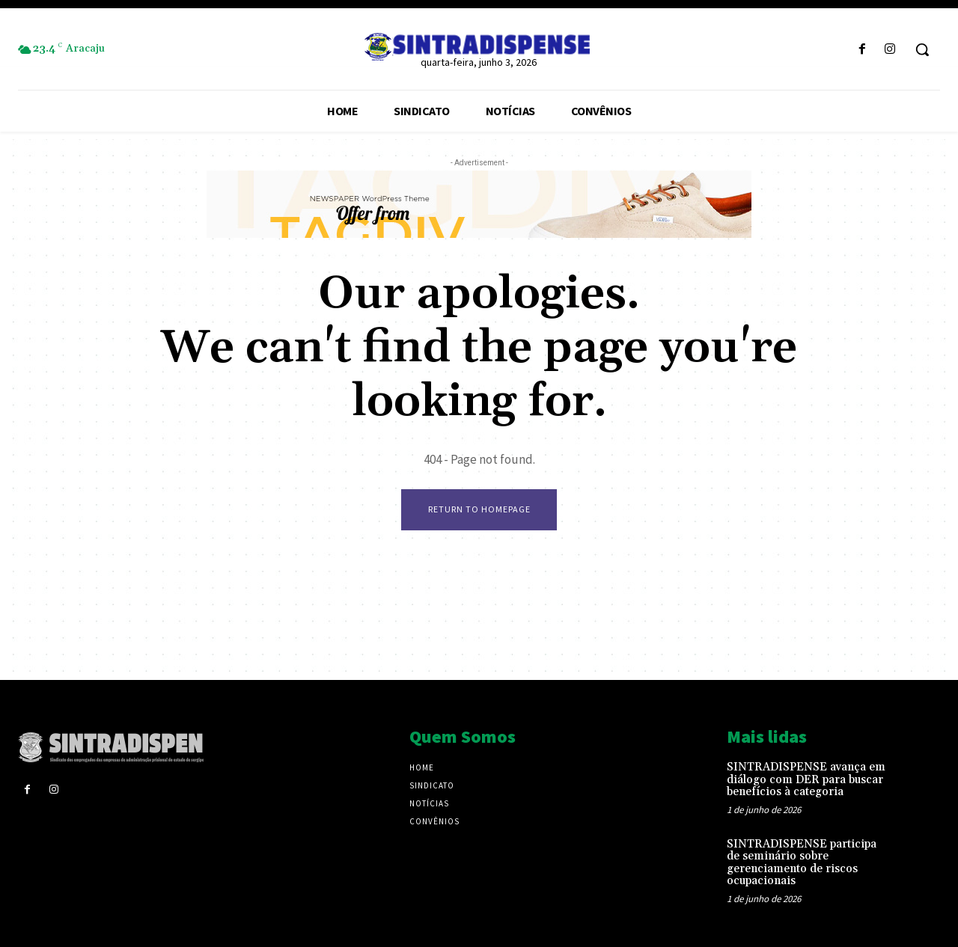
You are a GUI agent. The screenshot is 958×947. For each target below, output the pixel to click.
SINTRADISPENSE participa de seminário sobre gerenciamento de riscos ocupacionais (801, 863)
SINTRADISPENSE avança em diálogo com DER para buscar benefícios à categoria (806, 779)
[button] (922, 49)
